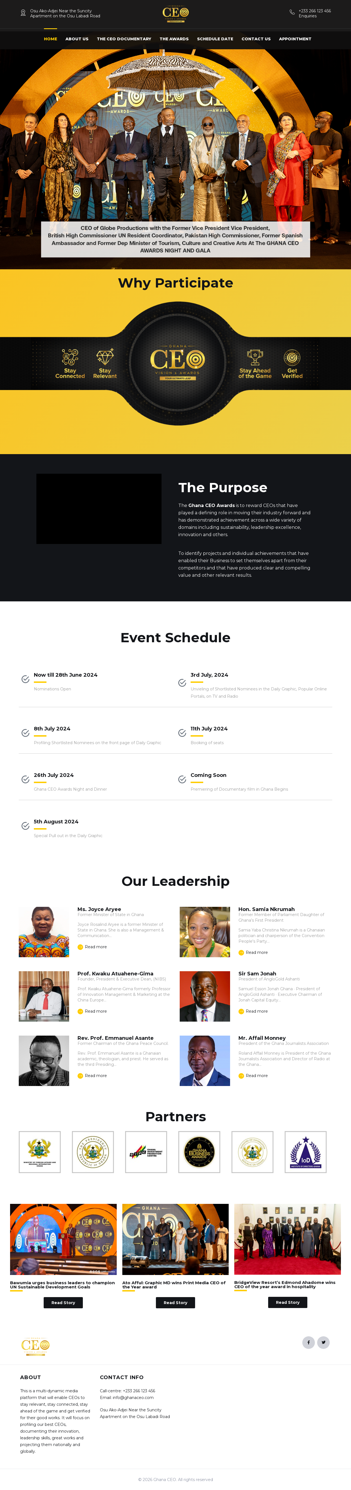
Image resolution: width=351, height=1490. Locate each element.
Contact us (256, 38)
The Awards (174, 38)
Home (50, 38)
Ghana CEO (164, 1479)
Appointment (295, 38)
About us (76, 38)
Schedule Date (215, 38)
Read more (92, 946)
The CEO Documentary (124, 38)
